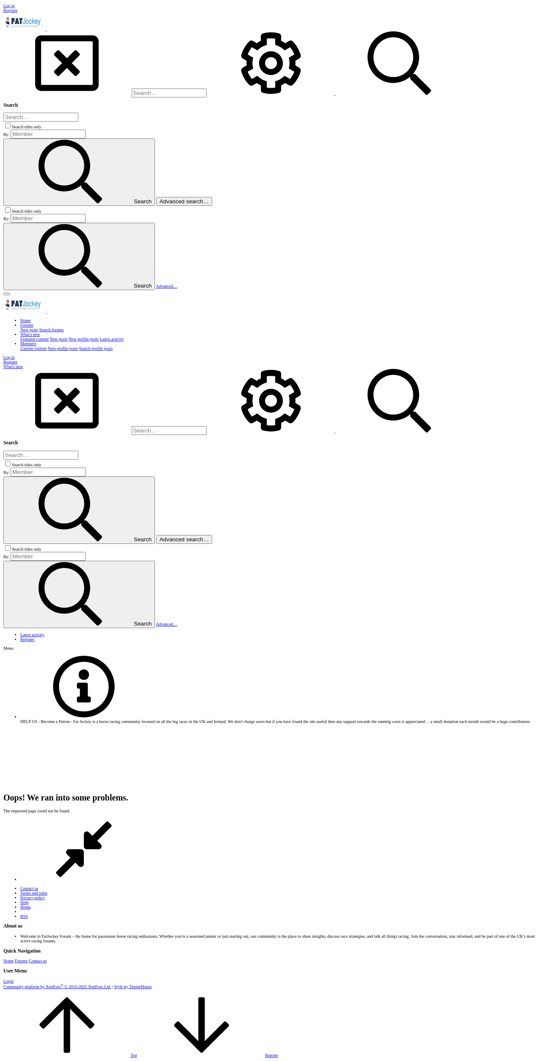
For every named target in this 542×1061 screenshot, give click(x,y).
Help (24, 902)
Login (8, 981)
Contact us (29, 888)
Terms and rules (33, 893)
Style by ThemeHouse (133, 986)
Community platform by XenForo (57, 986)
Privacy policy (32, 897)
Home (25, 907)
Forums (21, 961)
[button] (6, 294)
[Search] (169, 93)
